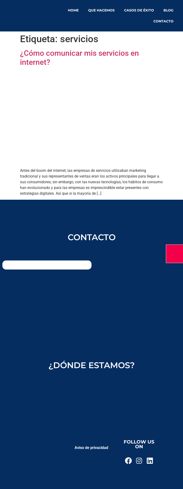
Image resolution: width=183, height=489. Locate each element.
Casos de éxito (139, 10)
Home (73, 10)
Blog (168, 10)
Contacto (163, 21)
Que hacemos (101, 10)
